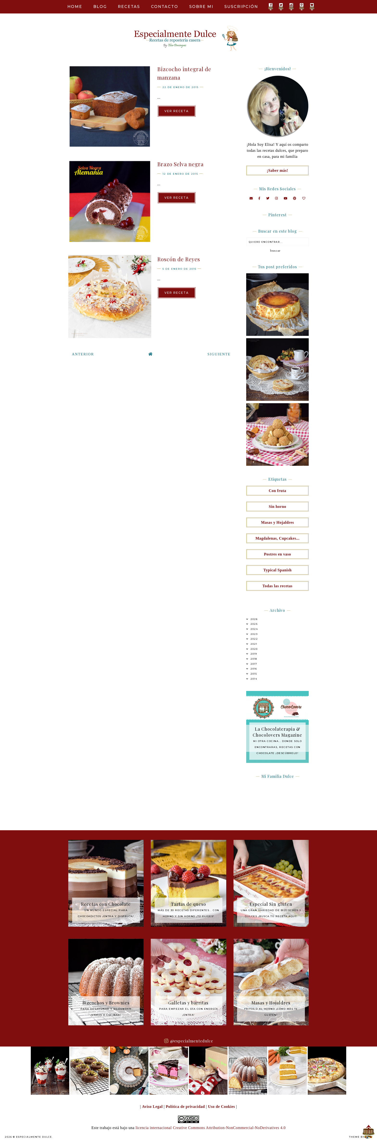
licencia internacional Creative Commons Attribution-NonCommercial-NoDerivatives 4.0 (211, 1128)
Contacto (164, 6)
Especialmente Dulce (34, 1137)
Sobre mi (201, 6)
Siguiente (219, 354)
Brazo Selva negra (180, 164)
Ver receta (176, 111)
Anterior (83, 354)
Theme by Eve (360, 1137)
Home (74, 6)
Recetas (129, 6)
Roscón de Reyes (178, 259)
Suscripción (241, 6)
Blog (100, 6)
